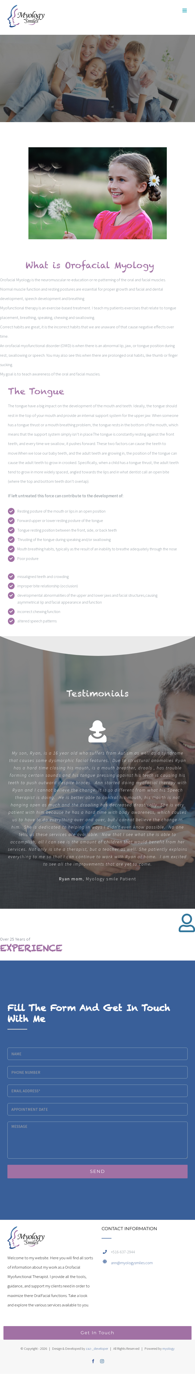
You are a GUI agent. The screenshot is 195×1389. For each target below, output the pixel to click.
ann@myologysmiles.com (132, 1262)
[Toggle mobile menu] (185, 10)
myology (168, 1348)
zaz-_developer (97, 1348)
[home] (25, 1231)
